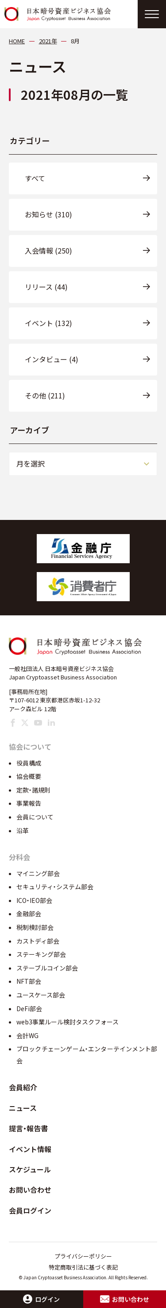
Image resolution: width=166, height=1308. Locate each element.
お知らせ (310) (48, 214)
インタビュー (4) (51, 359)
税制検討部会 (35, 927)
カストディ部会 (37, 940)
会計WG (27, 1035)
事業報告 (28, 803)
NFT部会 (28, 981)
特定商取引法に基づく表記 (83, 1267)
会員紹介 (23, 1087)
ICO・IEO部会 (34, 900)
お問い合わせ (30, 1189)
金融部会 (28, 913)
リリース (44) (46, 286)
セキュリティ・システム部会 (54, 886)
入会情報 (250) (48, 250)
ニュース (23, 1108)
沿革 (22, 830)
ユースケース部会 (40, 994)
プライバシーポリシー (83, 1256)
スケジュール (30, 1169)
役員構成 (28, 762)
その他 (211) (45, 395)
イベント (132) (48, 323)
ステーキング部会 (41, 954)
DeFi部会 (29, 1008)
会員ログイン (30, 1210)
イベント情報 (30, 1149)
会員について (35, 816)
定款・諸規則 (33, 789)
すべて (35, 178)
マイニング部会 (38, 873)
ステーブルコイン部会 (47, 967)
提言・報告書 (28, 1128)
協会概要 (28, 776)
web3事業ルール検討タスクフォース (67, 1021)
